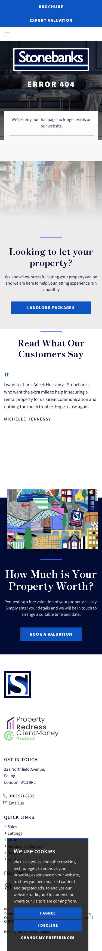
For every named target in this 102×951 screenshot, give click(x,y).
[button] (85, 477)
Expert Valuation (51, 20)
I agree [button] (48, 913)
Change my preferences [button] (48, 937)
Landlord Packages (51, 307)
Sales (10, 826)
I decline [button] (48, 925)
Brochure (51, 7)
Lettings (13, 833)
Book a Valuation (51, 634)
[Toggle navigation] (7, 33)
